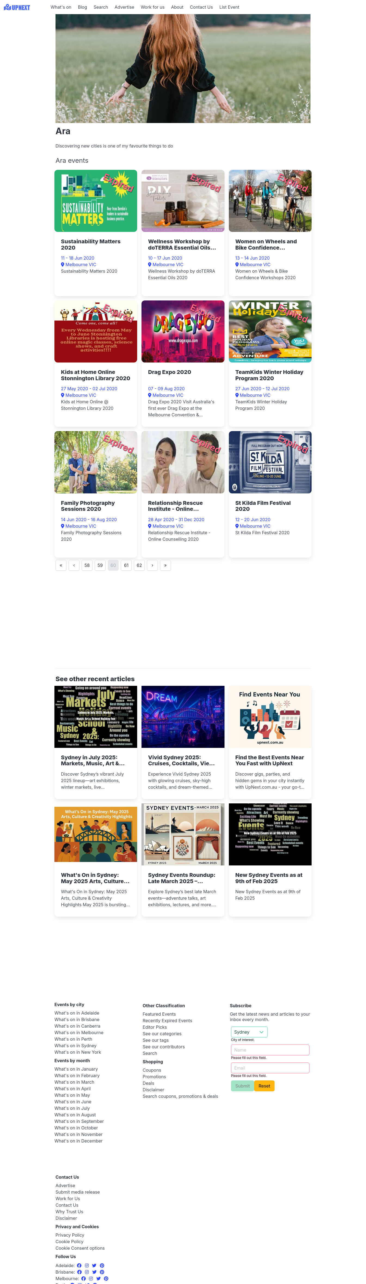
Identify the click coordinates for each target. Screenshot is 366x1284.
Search (101, 7)
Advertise (124, 7)
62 (139, 565)
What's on (61, 7)
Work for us (153, 7)
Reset (264, 1086)
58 (87, 565)
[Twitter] (95, 1265)
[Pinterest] (102, 1265)
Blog (82, 7)
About (177, 7)
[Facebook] (80, 1265)
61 (126, 565)
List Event (229, 7)
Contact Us (201, 7)
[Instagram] (87, 1265)
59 (100, 565)
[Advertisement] (24, 48)
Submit (242, 1086)
